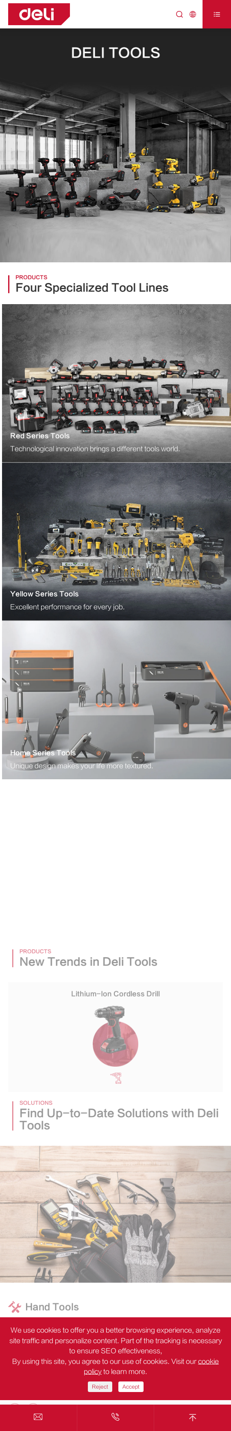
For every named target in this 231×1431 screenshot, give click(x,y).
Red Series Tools (40, 436)
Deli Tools (115, 52)
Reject (100, 1387)
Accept (130, 1387)
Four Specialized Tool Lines (92, 288)
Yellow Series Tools (44, 595)
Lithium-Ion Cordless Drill (115, 996)
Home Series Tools (43, 753)
